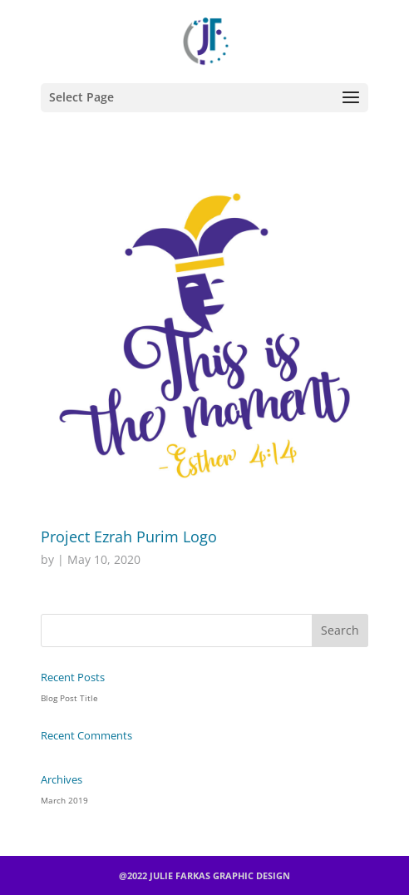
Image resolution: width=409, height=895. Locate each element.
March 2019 (64, 800)
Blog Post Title (69, 698)
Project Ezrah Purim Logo (129, 536)
